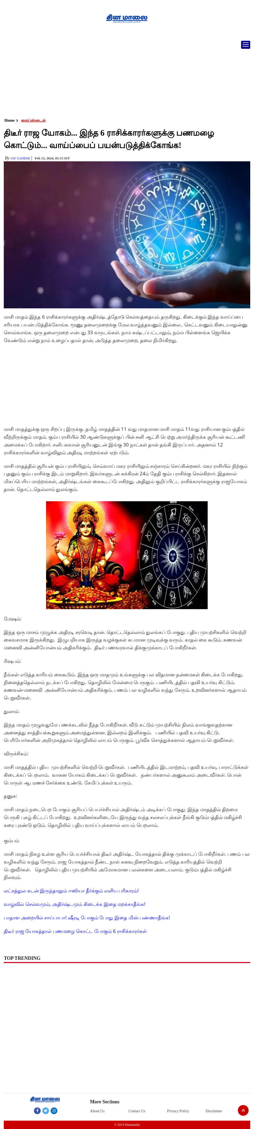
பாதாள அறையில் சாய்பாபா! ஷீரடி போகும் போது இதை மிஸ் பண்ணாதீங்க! (87, 917)
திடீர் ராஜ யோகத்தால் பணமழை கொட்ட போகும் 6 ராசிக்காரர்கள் (75, 931)
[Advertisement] (127, 77)
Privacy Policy (178, 1111)
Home (9, 120)
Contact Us (136, 1111)
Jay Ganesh (20, 158)
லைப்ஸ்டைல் (33, 120)
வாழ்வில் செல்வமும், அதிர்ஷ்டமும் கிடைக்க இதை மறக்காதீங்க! (74, 904)
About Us (97, 1111)
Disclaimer (214, 1111)
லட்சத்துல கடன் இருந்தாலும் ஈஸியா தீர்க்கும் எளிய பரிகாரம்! (71, 890)
